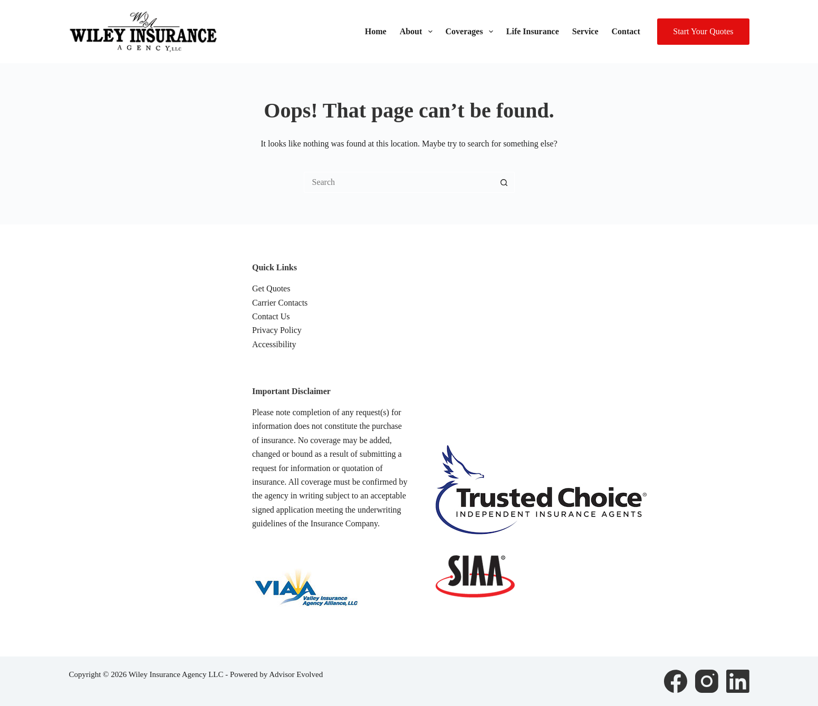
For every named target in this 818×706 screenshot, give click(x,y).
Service (585, 31)
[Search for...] (399, 182)
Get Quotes (271, 288)
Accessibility (274, 344)
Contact (626, 31)
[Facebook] (675, 681)
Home (376, 31)
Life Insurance (532, 31)
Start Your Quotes (703, 31)
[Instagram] (706, 681)
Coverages (471, 31)
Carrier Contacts (279, 302)
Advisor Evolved (296, 674)
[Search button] (504, 182)
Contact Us (271, 316)
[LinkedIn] (737, 681)
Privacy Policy (277, 330)
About (418, 31)
